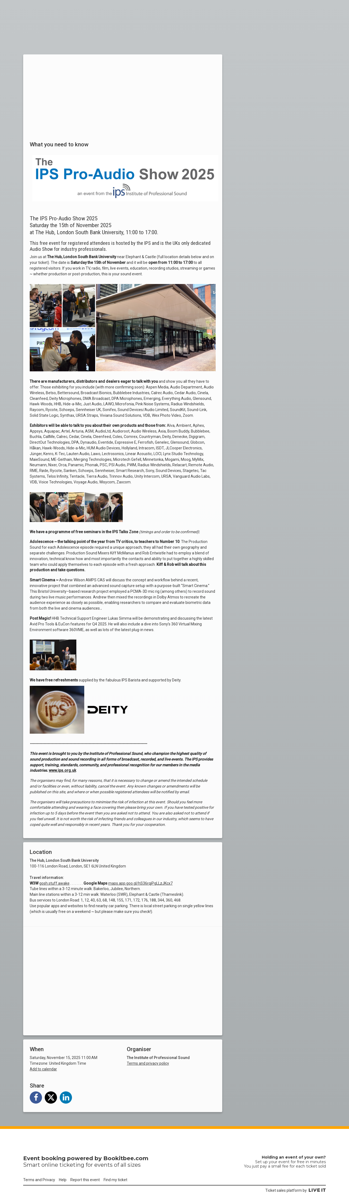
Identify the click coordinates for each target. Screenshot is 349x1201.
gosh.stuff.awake (54, 883)
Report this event (85, 1180)
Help (63, 1180)
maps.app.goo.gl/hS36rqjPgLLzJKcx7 (140, 883)
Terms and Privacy (39, 1180)
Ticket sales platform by (295, 1190)
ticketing (71, 1165)
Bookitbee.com (125, 1158)
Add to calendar (43, 1069)
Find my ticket (115, 1180)
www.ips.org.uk (62, 770)
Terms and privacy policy (148, 1063)
